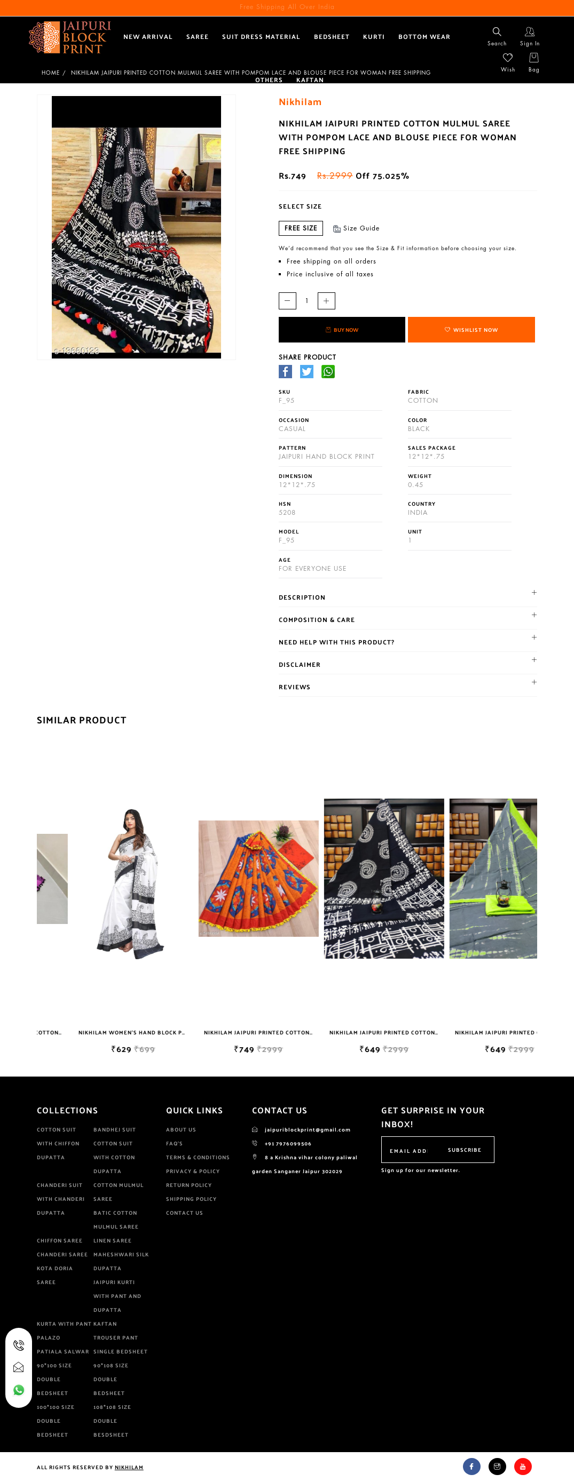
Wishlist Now (471, 329)
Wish (508, 63)
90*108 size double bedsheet (111, 1379)
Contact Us (184, 1212)
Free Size (301, 228)
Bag (534, 63)
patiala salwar (63, 1351)
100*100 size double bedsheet (56, 1420)
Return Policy (189, 1185)
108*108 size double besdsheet (112, 1420)
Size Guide (356, 228)
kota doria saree (55, 1275)
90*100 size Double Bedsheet (54, 1379)
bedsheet (332, 36)
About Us (181, 1129)
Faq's (174, 1143)
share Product (307, 357)
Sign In (530, 37)
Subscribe (465, 1149)
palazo (48, 1337)
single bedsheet (120, 1351)
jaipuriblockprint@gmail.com (301, 1129)
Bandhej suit (114, 1129)
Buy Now (342, 329)
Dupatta (107, 1268)
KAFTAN (310, 79)
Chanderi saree (62, 1254)
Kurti (374, 36)
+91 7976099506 (282, 1143)
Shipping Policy (191, 1199)
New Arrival (148, 36)
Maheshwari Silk (121, 1254)
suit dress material (261, 36)
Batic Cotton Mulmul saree (116, 1219)
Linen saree (112, 1240)
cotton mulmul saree (118, 1192)
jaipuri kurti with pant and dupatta (117, 1295)
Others (269, 79)
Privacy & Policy (193, 1171)
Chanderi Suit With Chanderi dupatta (61, 1198)
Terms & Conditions (198, 1157)
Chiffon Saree (60, 1240)
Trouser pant (115, 1337)
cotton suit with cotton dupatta (114, 1157)
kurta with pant (64, 1323)
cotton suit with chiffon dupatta (58, 1143)
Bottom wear (424, 36)
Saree (197, 36)
